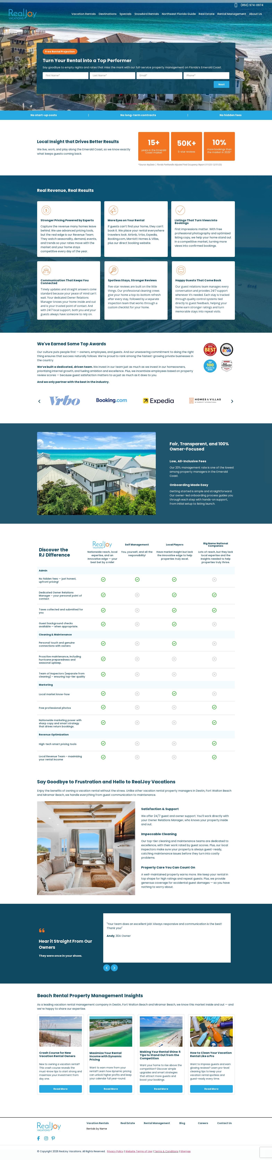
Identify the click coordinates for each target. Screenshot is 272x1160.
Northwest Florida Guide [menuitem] (179, 14)
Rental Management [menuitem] (231, 14)
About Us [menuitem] (255, 14)
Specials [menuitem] (125, 14)
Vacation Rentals (98, 1123)
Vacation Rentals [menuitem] (83, 14)
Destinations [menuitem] (108, 14)
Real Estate (128, 1123)
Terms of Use (148, 104)
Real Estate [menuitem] (206, 14)
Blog (182, 1123)
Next (221, 84)
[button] (39, 401)
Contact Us (224, 1123)
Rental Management (157, 1123)
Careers (203, 1123)
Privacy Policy (131, 104)
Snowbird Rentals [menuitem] (146, 14)
